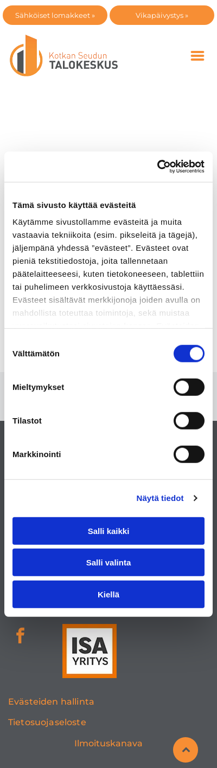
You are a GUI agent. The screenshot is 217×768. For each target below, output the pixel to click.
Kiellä (108, 593)
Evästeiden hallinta (51, 702)
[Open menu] (197, 56)
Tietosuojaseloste (47, 722)
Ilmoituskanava (108, 743)
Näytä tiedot (160, 498)
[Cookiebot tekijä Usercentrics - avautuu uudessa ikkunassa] (157, 167)
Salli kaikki (109, 530)
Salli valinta (108, 562)
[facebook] (20, 637)
